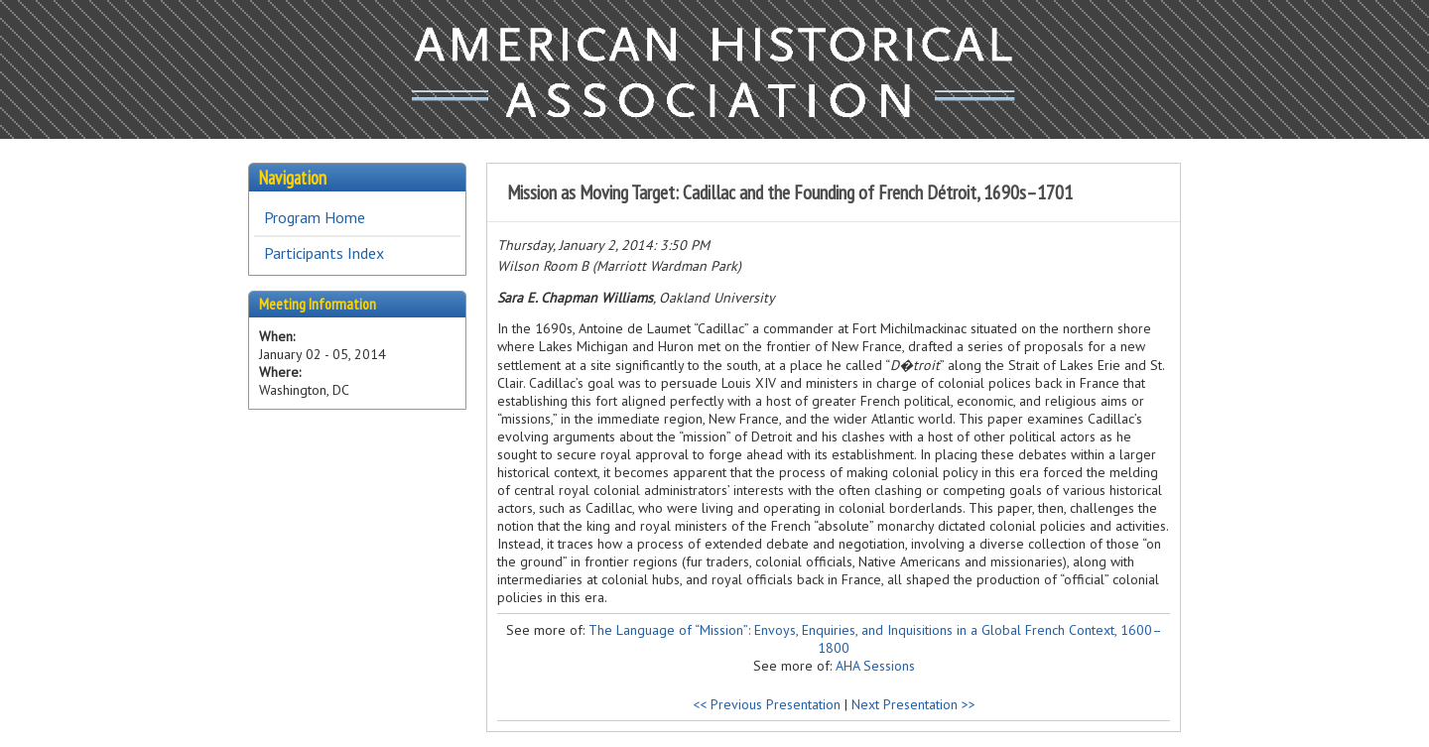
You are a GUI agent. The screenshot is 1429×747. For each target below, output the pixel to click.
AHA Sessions (875, 666)
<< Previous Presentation (767, 704)
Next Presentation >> (913, 704)
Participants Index (324, 253)
